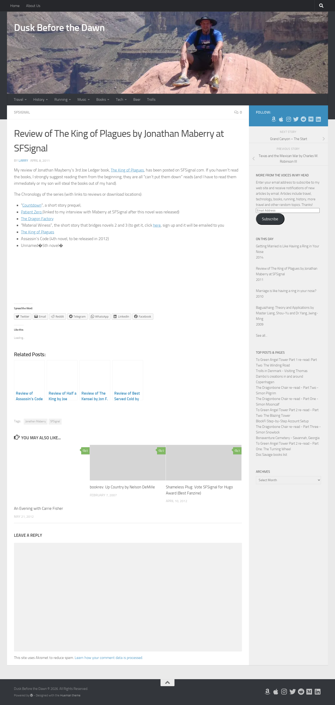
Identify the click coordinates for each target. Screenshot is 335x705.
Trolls (151, 99)
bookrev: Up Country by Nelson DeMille (122, 487)
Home (15, 5)
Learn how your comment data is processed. (109, 657)
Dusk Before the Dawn (59, 28)
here (157, 225)
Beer (137, 99)
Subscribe (270, 219)
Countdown (32, 205)
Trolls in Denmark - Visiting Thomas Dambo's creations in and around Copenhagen (282, 376)
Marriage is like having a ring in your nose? (286, 291)
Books (101, 99)
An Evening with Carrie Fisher (38, 508)
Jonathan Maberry (35, 421)
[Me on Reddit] (303, 119)
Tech (119, 99)
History (38, 99)
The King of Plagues (128, 170)
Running (60, 99)
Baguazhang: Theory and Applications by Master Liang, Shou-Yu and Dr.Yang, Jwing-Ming (287, 313)
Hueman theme (70, 695)
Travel (18, 99)
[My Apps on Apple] (281, 119)
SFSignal (22, 112)
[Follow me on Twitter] (296, 119)
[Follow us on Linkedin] (318, 119)
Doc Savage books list (271, 455)
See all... (261, 335)
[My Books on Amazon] (273, 119)
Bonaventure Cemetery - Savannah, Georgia (287, 438)
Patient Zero (32, 212)
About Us (33, 5)
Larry (23, 161)
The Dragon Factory (38, 218)
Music (81, 99)
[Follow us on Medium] (311, 119)
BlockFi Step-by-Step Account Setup (282, 421)
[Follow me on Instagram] (288, 119)
